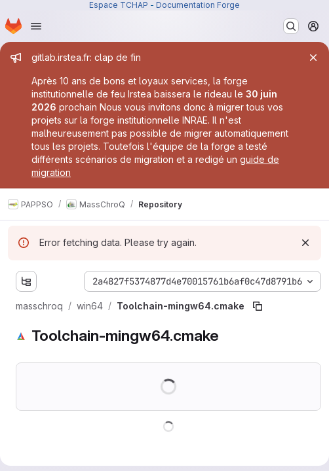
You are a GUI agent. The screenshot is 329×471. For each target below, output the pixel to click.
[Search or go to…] (291, 26)
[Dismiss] (305, 243)
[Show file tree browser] (26, 281)
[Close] (313, 57)
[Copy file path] (257, 306)
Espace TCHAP (118, 5)
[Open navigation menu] (36, 26)
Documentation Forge (198, 5)
